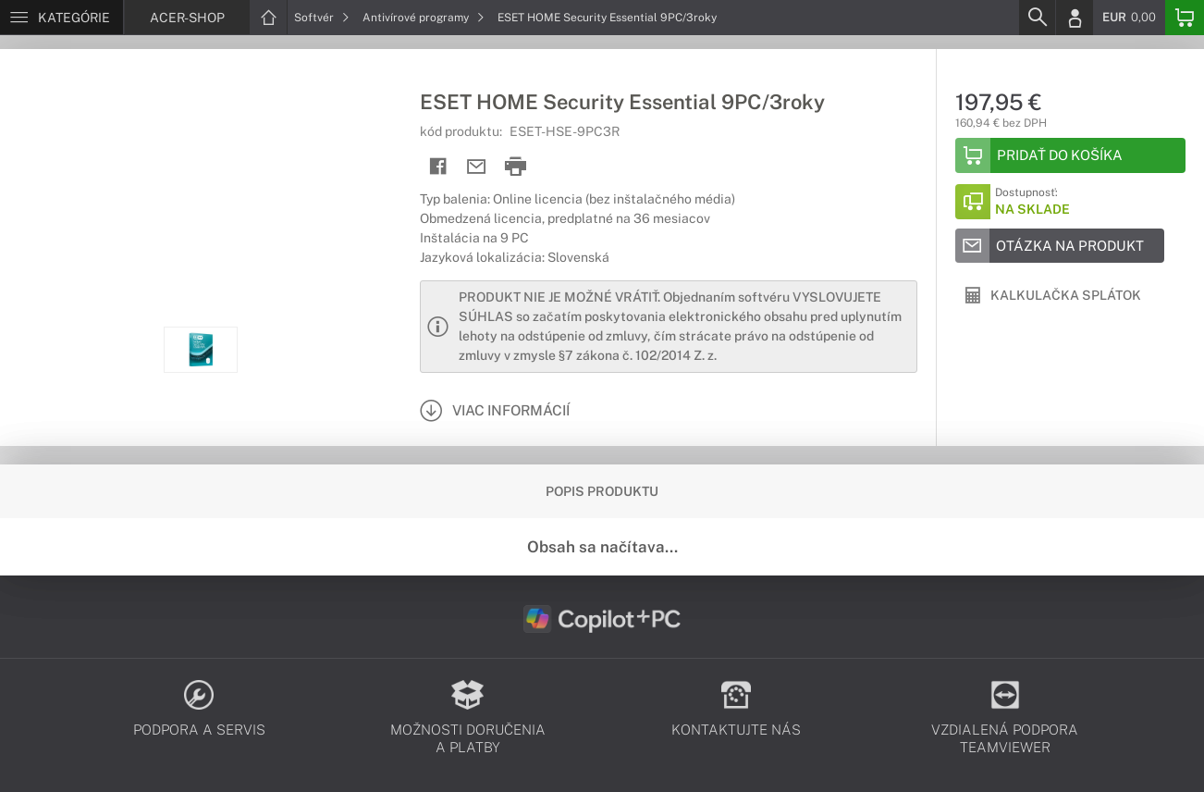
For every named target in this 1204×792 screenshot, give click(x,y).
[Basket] (1184, 17)
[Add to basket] (1070, 155)
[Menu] (61, 17)
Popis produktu (602, 491)
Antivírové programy (423, 17)
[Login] (1074, 17)
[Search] (1036, 17)
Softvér (322, 17)
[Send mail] (477, 167)
